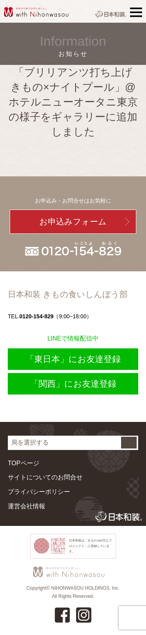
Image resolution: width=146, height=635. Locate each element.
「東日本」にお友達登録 (73, 359)
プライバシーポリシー (39, 491)
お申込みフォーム (73, 221)
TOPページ (23, 463)
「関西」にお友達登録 (73, 384)
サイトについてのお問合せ (45, 477)
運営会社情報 (26, 506)
